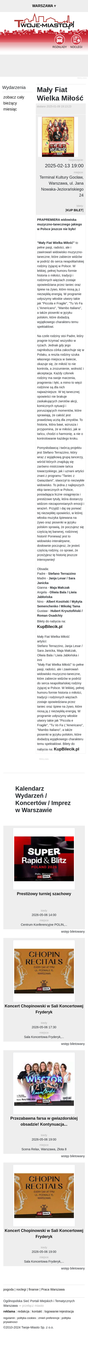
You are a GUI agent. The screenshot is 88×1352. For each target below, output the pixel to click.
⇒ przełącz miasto (31, 1305)
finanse (34, 1289)
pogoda (8, 1289)
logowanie (51, 1311)
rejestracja (66, 1311)
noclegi (21, 1289)
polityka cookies (26, 1318)
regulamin (9, 1318)
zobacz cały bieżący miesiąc (13, 103)
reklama (9, 1311)
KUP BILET (74, 210)
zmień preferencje (48, 1318)
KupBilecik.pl (49, 626)
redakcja (23, 1311)
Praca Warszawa (53, 1289)
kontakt (37, 1311)
